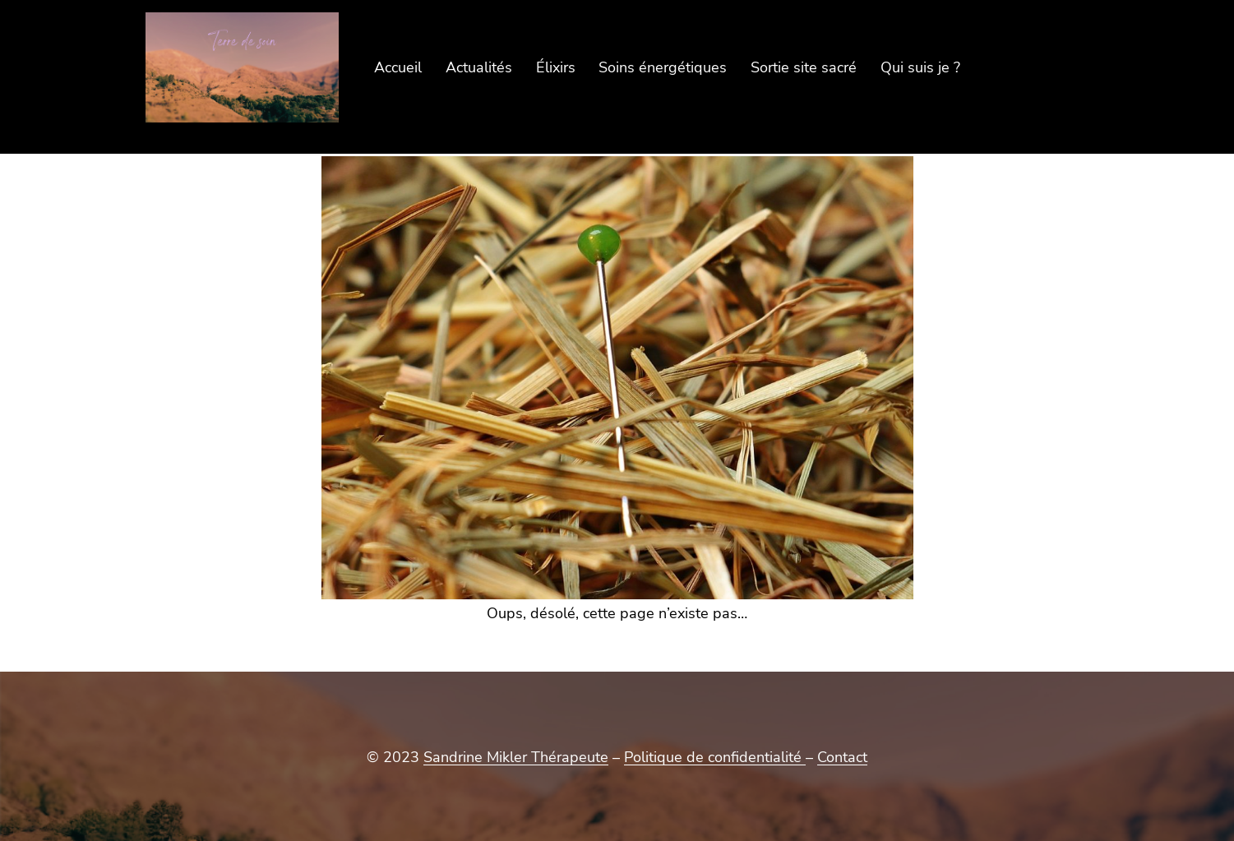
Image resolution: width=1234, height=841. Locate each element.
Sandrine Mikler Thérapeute (515, 757)
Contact (842, 757)
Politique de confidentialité (715, 757)
